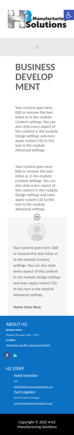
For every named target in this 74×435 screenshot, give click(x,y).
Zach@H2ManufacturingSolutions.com (33, 403)
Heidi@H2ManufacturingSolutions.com (33, 386)
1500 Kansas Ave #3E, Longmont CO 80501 (28, 345)
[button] (69, 15)
